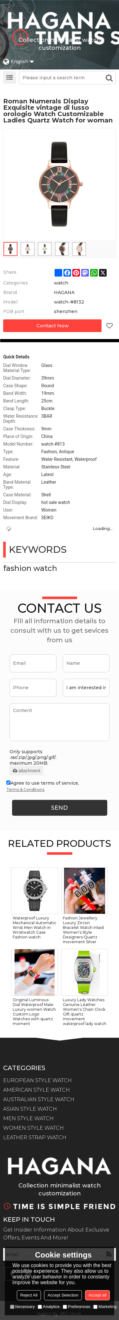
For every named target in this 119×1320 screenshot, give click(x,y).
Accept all (97, 1295)
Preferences (76, 1306)
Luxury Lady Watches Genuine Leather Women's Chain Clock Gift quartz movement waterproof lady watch (84, 1011)
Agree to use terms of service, (42, 787)
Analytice (49, 1306)
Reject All (28, 1295)
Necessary (22, 1306)
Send (59, 807)
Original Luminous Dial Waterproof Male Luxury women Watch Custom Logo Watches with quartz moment (34, 1011)
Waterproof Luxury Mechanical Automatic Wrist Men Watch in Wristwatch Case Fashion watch (34, 927)
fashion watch (30, 568)
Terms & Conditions (25, 789)
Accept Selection (63, 1295)
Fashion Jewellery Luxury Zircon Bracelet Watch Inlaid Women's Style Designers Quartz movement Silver (83, 930)
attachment (26, 770)
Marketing (104, 1306)
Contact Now (52, 326)
